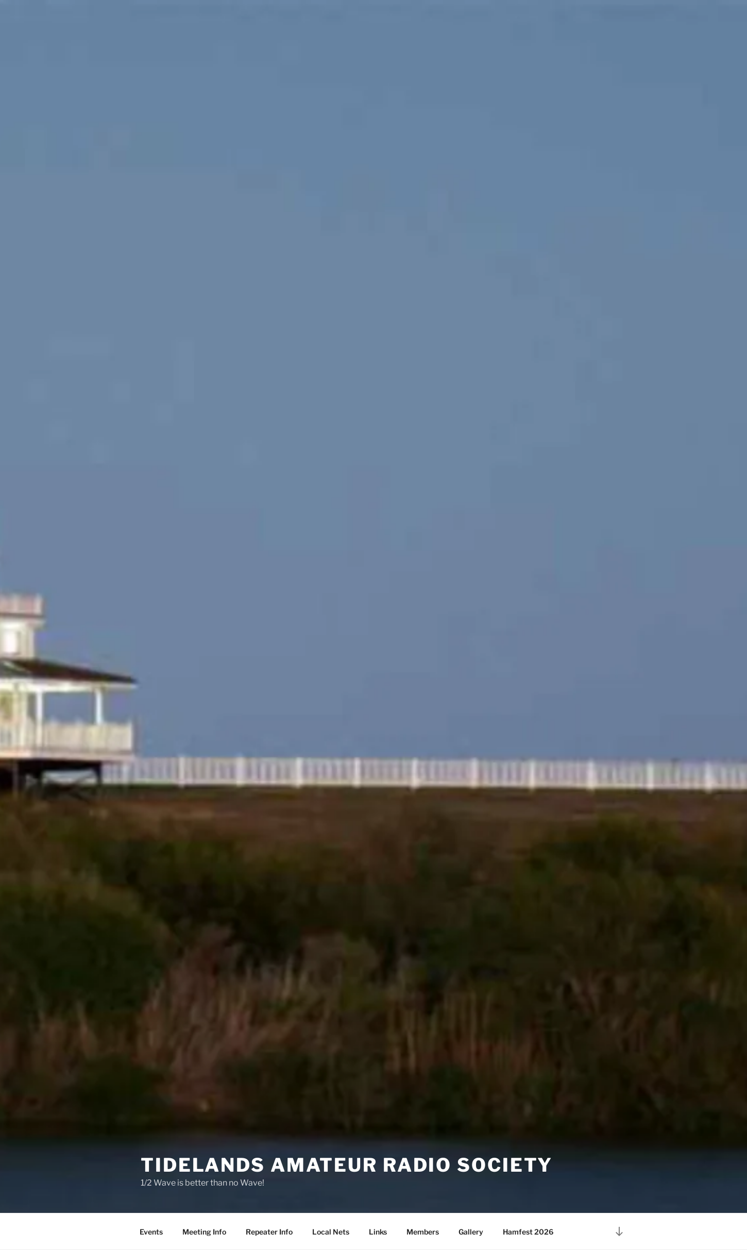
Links (378, 1231)
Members (422, 1231)
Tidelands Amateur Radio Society (347, 1165)
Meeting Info (204, 1231)
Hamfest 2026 (528, 1231)
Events (151, 1231)
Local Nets (330, 1231)
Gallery (471, 1231)
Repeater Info (269, 1231)
